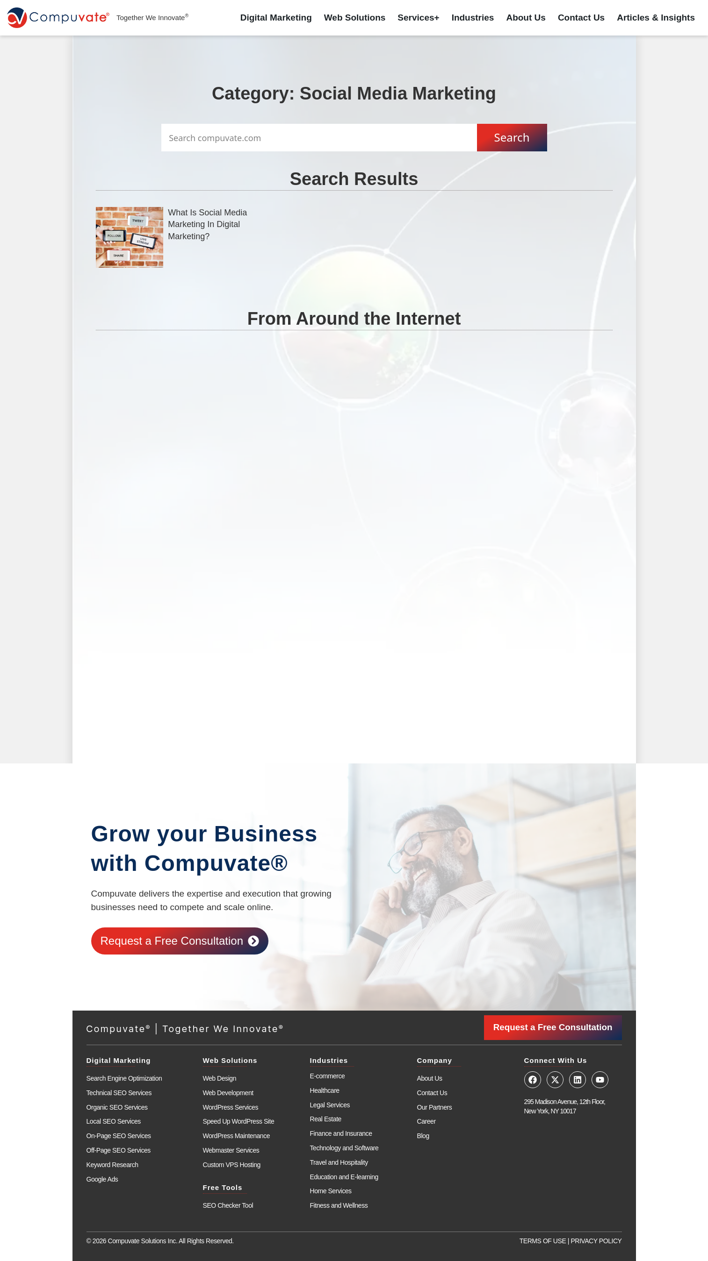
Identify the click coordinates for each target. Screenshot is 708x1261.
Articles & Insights (656, 17)
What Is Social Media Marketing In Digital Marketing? (207, 224)
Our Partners (434, 1107)
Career (426, 1121)
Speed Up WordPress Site (239, 1121)
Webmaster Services (231, 1150)
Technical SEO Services (119, 1092)
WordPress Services (230, 1107)
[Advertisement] (354, 462)
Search (512, 137)
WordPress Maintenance (236, 1135)
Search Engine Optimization (124, 1078)
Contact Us (581, 17)
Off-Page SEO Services (119, 1150)
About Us (525, 17)
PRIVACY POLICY (596, 1240)
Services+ (418, 17)
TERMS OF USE (543, 1240)
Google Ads (102, 1179)
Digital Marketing (276, 17)
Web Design (220, 1078)
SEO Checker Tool (228, 1205)
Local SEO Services (114, 1121)
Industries (473, 17)
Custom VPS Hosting (231, 1164)
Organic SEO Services (117, 1107)
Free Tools (223, 1187)
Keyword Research (112, 1164)
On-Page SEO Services (119, 1135)
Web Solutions (355, 17)
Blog (423, 1135)
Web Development (228, 1092)
